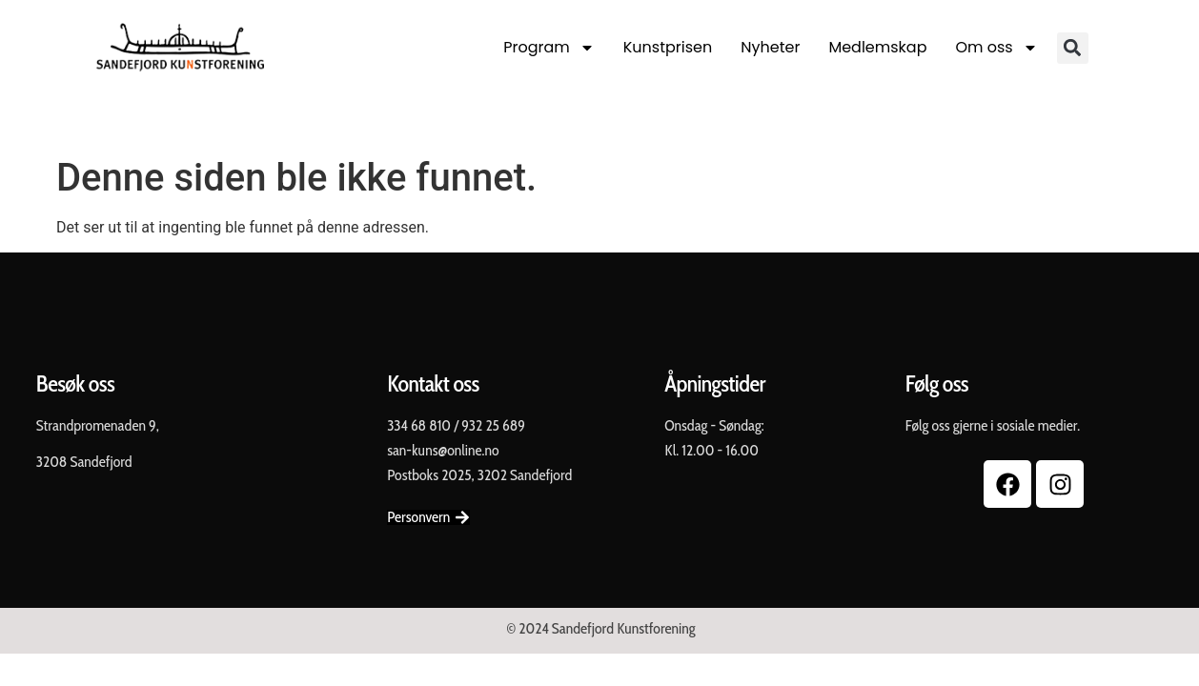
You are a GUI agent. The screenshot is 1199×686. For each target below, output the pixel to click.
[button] (1072, 48)
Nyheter (770, 47)
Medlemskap (877, 47)
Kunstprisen (667, 47)
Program (549, 47)
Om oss (996, 47)
